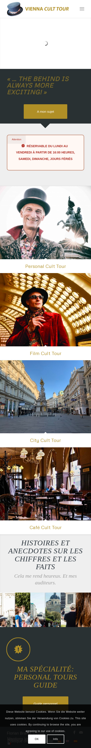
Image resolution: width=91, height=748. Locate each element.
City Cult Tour (45, 440)
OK (37, 739)
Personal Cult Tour (45, 266)
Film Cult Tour (45, 353)
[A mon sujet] (45, 111)
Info (55, 739)
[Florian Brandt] (38, 9)
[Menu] (82, 9)
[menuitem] (82, 9)
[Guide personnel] (45, 703)
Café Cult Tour (46, 527)
